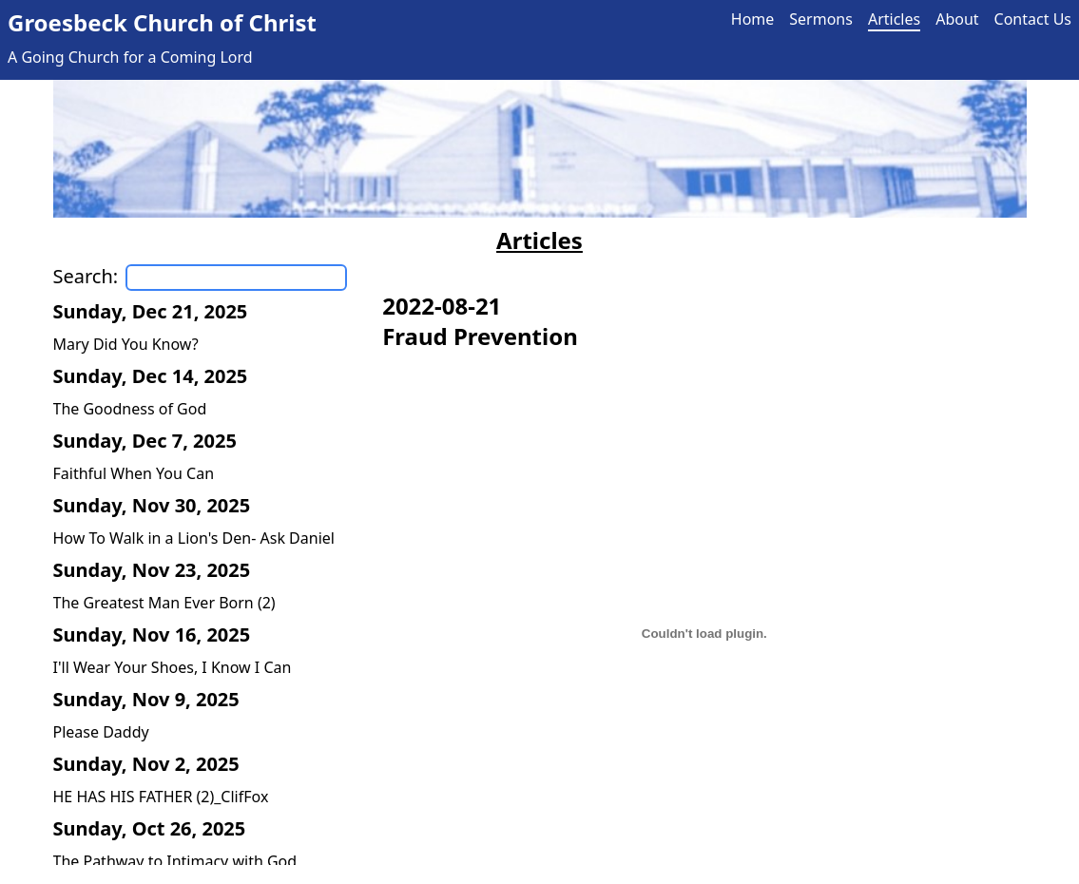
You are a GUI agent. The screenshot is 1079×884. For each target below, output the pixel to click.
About (956, 19)
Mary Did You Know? (126, 344)
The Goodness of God (130, 408)
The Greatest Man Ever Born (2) (164, 602)
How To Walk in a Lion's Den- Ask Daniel (194, 538)
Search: (86, 276)
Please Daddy (101, 731)
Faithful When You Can (134, 473)
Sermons (821, 19)
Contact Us (1032, 19)
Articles (894, 19)
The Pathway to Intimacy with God (175, 861)
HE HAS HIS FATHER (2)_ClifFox (161, 796)
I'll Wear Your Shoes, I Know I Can (172, 667)
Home (753, 19)
